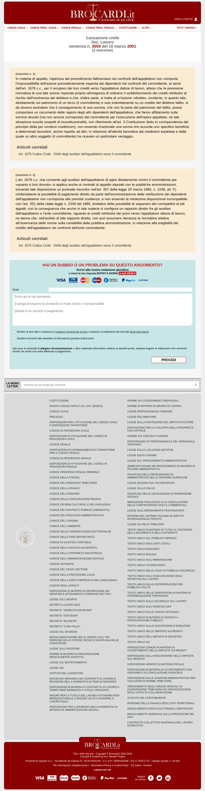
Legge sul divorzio (63, 631)
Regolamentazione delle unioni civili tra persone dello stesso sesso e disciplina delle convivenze (84, 640)
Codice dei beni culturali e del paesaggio (80, 504)
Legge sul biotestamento (68, 662)
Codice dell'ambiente (65, 526)
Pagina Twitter (159, 776)
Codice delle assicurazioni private (75, 499)
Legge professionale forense (149, 411)
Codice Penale (71, 27)
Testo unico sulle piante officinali (153, 611)
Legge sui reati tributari (145, 524)
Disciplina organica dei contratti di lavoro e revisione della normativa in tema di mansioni (82, 680)
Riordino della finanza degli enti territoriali (161, 703)
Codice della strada (64, 477)
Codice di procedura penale (70, 458)
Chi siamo (136, 765)
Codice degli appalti (64, 585)
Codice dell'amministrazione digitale (76, 558)
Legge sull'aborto (63, 599)
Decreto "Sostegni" (63, 615)
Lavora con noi (102, 769)
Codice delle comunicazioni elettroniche (80, 531)
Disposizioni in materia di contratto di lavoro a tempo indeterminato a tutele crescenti (84, 689)
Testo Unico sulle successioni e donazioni (158, 625)
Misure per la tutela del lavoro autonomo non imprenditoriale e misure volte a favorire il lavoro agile (84, 698)
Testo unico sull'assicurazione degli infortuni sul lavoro (155, 577)
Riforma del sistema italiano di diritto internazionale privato (155, 517)
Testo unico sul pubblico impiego (152, 538)
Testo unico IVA (138, 641)
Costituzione (128, 27)
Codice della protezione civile (72, 574)
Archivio (147, 765)
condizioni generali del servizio (71, 331)
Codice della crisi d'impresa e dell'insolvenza (83, 580)
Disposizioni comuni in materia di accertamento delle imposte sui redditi (156, 649)
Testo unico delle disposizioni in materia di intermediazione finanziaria (159, 594)
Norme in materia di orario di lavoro (154, 406)
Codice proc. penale (100, 27)
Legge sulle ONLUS (141, 488)
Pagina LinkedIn (168, 776)
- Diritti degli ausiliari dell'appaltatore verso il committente (75, 154)
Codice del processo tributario (73, 482)
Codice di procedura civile (69, 430)
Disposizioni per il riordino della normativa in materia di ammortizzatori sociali (83, 708)
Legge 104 (56, 667)
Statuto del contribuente (146, 697)
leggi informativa (139, 331)
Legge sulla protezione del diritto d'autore (160, 422)
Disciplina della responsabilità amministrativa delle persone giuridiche (157, 476)
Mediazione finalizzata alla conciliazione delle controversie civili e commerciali (157, 504)
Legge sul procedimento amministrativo (157, 460)
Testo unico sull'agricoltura (149, 606)
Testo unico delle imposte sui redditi (155, 631)
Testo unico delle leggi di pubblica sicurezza (161, 570)
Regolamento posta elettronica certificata (160, 708)
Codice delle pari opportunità (72, 536)
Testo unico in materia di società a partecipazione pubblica (152, 619)
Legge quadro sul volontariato (151, 482)
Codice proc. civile (43, 27)
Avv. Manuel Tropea (114, 756)
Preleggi (56, 416)
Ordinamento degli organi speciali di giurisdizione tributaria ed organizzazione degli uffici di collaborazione (159, 689)
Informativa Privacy (101, 765)
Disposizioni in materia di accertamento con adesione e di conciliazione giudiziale (159, 671)
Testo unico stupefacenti (146, 565)
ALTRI (145, 27)
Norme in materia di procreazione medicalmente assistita (74, 655)
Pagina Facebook (151, 776)
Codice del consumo (64, 493)
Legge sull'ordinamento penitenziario (155, 510)
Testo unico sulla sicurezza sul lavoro (156, 601)
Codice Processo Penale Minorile (74, 472)
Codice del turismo (63, 520)
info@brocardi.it (80, 765)
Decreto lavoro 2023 (64, 604)
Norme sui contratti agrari (147, 436)
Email (16, 289)
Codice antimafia (61, 563)
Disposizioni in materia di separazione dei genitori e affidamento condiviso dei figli (80, 592)
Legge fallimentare (141, 416)
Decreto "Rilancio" (63, 620)
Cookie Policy (121, 765)
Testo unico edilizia (141, 554)
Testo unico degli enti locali (148, 543)
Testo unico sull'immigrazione (149, 559)
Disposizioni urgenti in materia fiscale (155, 664)
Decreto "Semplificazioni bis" (70, 610)
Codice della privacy (64, 488)
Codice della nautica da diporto (73, 547)
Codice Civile (16, 27)
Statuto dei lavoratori (66, 673)
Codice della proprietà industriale (75, 553)
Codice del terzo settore (68, 569)
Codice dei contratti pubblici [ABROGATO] (79, 509)
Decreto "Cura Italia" (64, 626)
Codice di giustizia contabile (70, 542)
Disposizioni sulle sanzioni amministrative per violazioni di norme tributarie (161, 680)
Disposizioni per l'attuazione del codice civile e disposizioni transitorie (83, 424)
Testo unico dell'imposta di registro (154, 636)
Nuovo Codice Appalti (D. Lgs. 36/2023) (75, 406)
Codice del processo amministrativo (76, 515)
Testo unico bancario (143, 548)
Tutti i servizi (186, 27)
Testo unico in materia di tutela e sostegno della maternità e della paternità (159, 531)
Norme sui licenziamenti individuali (153, 400)
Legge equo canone (142, 455)
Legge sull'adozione (64, 648)
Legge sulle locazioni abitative (150, 449)
